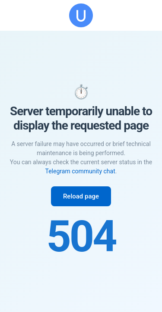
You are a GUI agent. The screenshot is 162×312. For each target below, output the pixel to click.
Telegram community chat (80, 171)
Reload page (81, 196)
